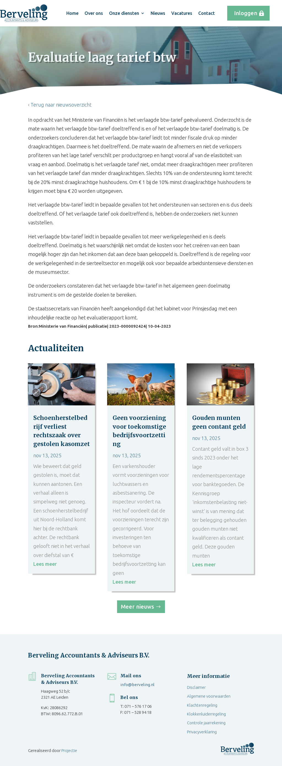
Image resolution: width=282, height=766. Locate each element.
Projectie (69, 750)
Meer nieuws (137, 606)
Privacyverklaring (202, 731)
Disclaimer (196, 687)
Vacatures (181, 13)
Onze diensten (124, 13)
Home (72, 13)
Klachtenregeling (202, 705)
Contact (206, 13)
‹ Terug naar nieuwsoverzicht (59, 104)
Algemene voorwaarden (209, 696)
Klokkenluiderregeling (206, 714)
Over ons (94, 13)
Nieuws (158, 13)
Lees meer (45, 564)
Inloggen (245, 13)
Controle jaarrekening (206, 722)
